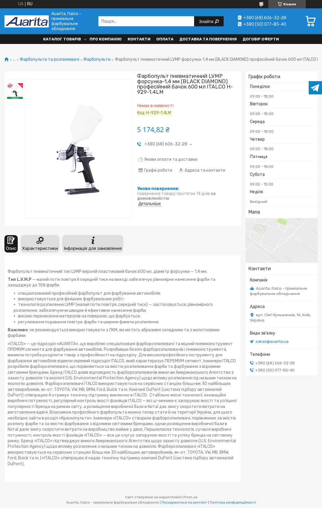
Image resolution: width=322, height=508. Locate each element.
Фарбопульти (96, 59)
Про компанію (106, 39)
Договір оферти (261, 39)
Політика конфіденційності (233, 502)
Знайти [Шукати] (206, 21)
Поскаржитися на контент (184, 502)
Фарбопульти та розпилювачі (49, 59)
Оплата (164, 39)
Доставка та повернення (208, 39)
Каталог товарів (62, 39)
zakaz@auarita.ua (272, 341)
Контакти (139, 39)
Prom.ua (190, 497)
